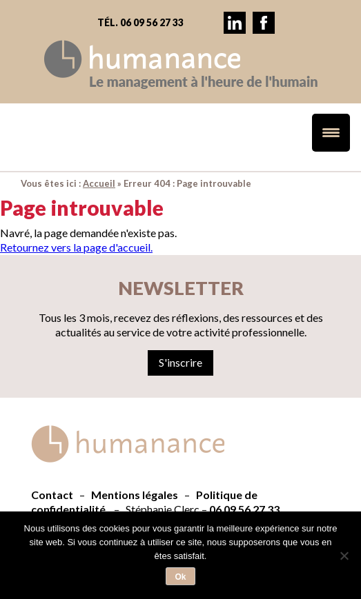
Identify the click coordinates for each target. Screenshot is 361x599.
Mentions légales (134, 494)
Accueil (99, 183)
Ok (180, 577)
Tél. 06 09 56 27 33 (140, 22)
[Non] (344, 555)
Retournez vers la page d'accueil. (76, 247)
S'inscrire (180, 362)
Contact (52, 494)
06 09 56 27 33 (244, 509)
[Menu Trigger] (331, 133)
